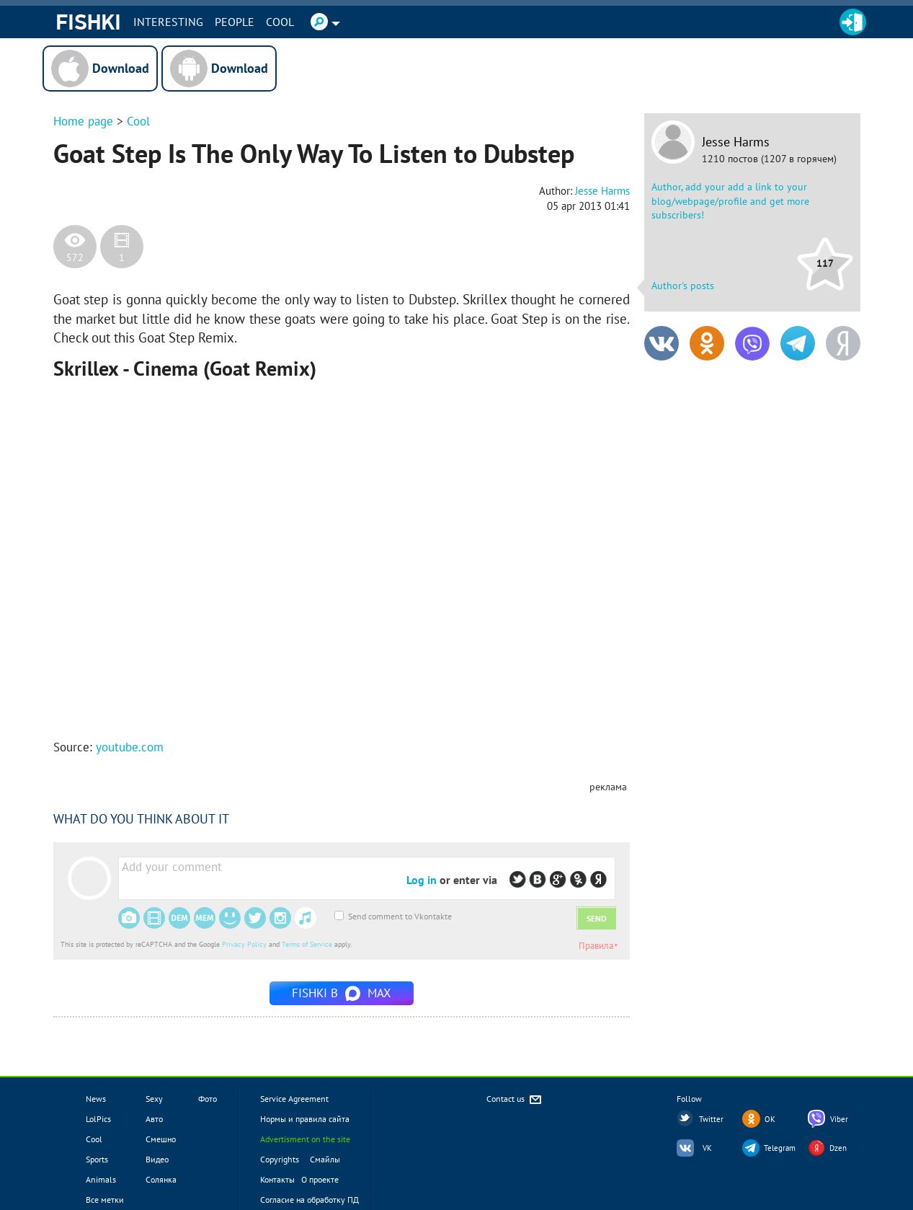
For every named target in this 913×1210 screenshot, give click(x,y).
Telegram (780, 1148)
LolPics (98, 1118)
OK (770, 1119)
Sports (97, 1159)
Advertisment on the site (305, 1139)
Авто (154, 1118)
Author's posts (682, 285)
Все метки (105, 1199)
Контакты (277, 1179)
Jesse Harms (736, 142)
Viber (839, 1119)
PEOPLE (234, 21)
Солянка (161, 1179)
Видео (157, 1159)
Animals (101, 1179)
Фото (207, 1098)
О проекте (320, 1179)
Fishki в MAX (341, 993)
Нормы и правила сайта (304, 1118)
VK (707, 1148)
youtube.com (130, 747)
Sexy (154, 1098)
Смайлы (325, 1159)
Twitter (711, 1119)
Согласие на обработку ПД (309, 1199)
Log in (421, 880)
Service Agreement (294, 1098)
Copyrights (279, 1159)
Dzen (838, 1148)
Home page (83, 121)
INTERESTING (168, 21)
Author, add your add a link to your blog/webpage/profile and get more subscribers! (730, 200)
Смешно (161, 1139)
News (96, 1098)
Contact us (514, 1100)
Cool (280, 21)
